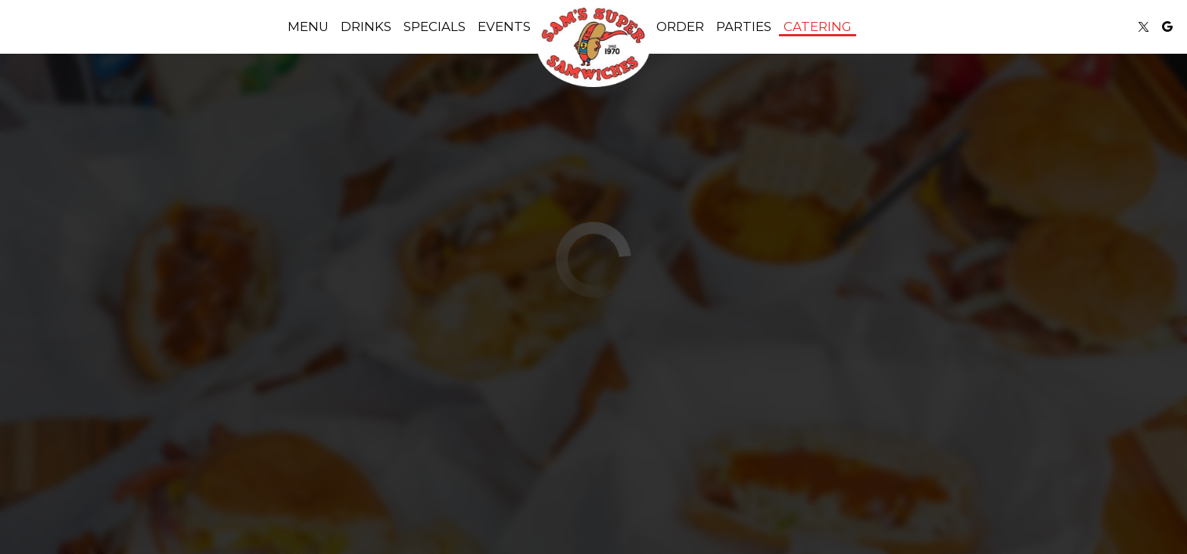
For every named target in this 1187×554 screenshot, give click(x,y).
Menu (308, 26)
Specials (434, 26)
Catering (818, 26)
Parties (743, 26)
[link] (593, 45)
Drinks (366, 26)
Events (504, 26)
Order (680, 26)
